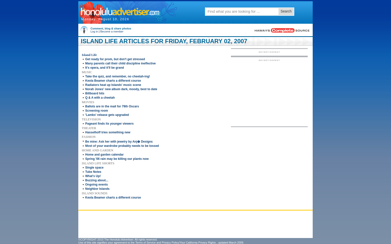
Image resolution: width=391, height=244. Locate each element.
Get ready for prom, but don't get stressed (115, 59)
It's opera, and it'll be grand (104, 67)
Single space (94, 167)
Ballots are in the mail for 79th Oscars (112, 106)
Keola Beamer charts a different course (113, 80)
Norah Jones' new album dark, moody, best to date (121, 89)
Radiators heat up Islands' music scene (113, 85)
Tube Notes (93, 172)
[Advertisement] (269, 92)
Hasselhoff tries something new (107, 132)
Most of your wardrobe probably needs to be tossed (122, 146)
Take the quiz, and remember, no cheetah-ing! (117, 76)
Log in (94, 31)
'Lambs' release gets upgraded (107, 115)
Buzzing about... (96, 180)
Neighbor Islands (97, 189)
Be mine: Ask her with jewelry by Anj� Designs (119, 141)
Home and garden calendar (104, 154)
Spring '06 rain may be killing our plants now (117, 159)
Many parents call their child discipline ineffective (120, 63)
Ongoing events (96, 184)
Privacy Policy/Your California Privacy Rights (189, 242)
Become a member (111, 31)
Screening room (96, 110)
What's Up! (93, 176)
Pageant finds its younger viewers (109, 123)
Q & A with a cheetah (100, 97)
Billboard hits (94, 93)
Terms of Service (145, 242)
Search (286, 11)
